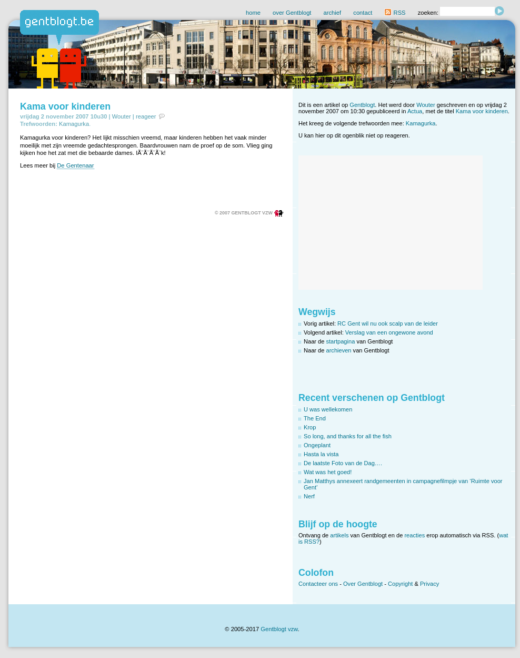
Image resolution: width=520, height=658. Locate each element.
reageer (146, 116)
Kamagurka (74, 124)
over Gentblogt (292, 12)
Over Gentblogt (363, 584)
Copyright (400, 584)
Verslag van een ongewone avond (389, 332)
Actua (414, 111)
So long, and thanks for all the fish (348, 436)
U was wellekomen (328, 409)
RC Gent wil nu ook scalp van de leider (387, 323)
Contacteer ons (318, 584)
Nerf (309, 496)
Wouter (121, 116)
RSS (394, 12)
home (253, 12)
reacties (414, 535)
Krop (310, 427)
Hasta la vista (321, 454)
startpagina (340, 341)
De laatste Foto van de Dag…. (343, 463)
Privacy (429, 584)
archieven (339, 350)
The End (315, 418)
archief (333, 12)
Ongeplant (317, 445)
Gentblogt (362, 105)
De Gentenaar (75, 165)
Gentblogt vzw (279, 629)
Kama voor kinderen (65, 106)
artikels (339, 535)
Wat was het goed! (328, 472)
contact (362, 12)
